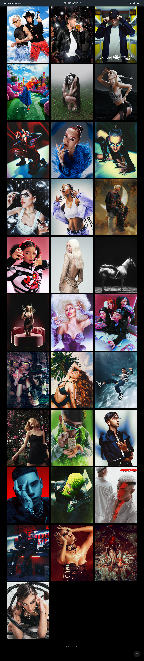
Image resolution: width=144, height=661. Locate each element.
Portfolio (8, 3)
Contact (18, 3)
